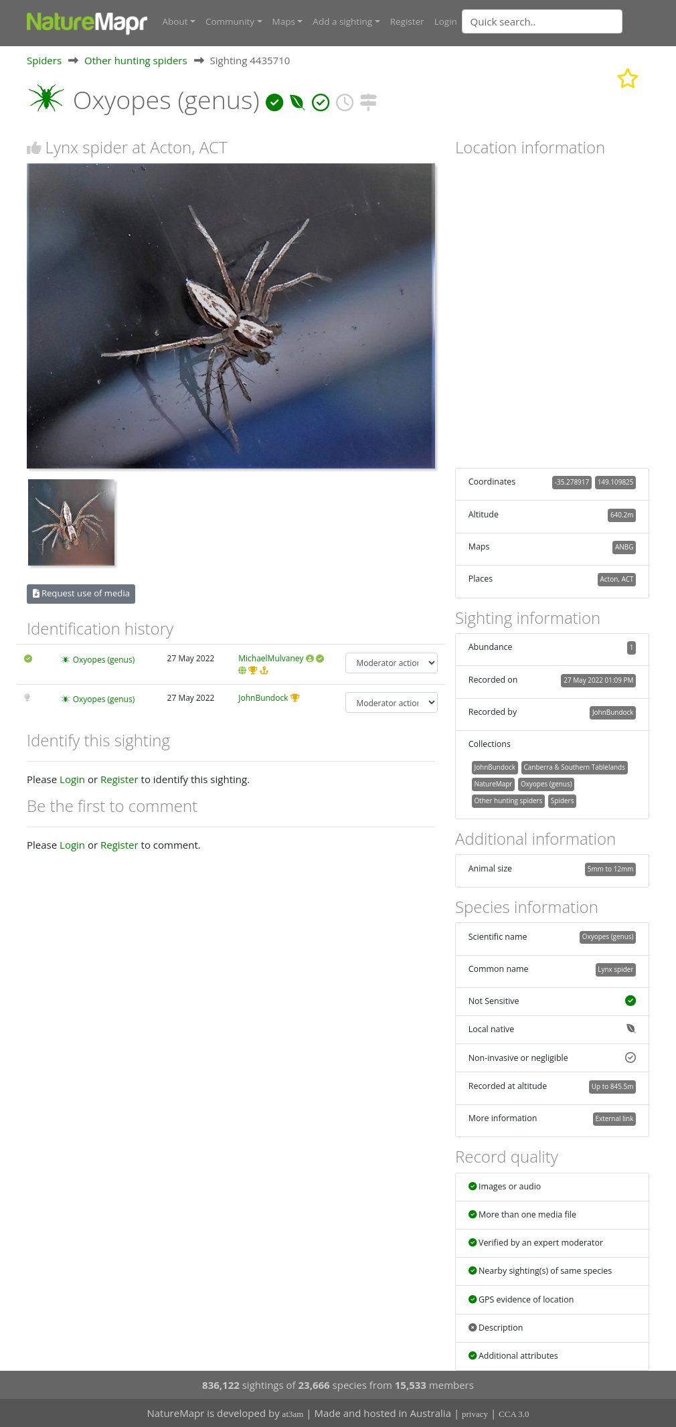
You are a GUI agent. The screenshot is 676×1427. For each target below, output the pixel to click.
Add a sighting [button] (342, 21)
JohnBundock (263, 697)
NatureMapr (493, 783)
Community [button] (229, 21)
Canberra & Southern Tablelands (574, 766)
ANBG (624, 546)
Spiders (44, 59)
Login (445, 21)
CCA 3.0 (514, 1414)
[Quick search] (542, 21)
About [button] (175, 21)
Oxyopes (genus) (104, 659)
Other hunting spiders (135, 59)
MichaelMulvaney (270, 657)
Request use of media (81, 593)
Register (407, 21)
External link (614, 1117)
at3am (293, 1414)
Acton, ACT (617, 579)
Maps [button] (283, 21)
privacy (475, 1414)
